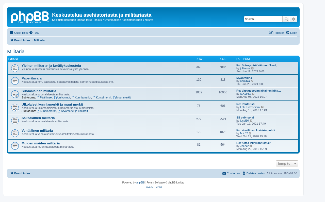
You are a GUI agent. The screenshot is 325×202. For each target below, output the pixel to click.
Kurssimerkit (102, 97)
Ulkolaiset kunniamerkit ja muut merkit (52, 104)
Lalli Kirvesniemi (250, 107)
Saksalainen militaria (38, 118)
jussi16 (244, 120)
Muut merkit (122, 97)
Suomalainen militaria (39, 91)
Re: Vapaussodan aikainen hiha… (258, 90)
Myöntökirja (244, 77)
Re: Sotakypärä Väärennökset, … (258, 65)
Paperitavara (32, 78)
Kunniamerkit (81, 97)
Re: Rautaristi (245, 104)
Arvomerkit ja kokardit (73, 110)
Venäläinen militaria (37, 130)
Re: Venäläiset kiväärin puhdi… (257, 130)
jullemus (245, 68)
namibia (245, 80)
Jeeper (244, 145)
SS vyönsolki (245, 117)
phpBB (140, 182)
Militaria (16, 51)
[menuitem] (34, 33)
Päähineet (44, 97)
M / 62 (244, 133)
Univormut (62, 97)
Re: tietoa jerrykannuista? (253, 142)
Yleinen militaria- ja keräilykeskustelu (51, 66)
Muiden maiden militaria (41, 143)
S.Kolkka (245, 93)
